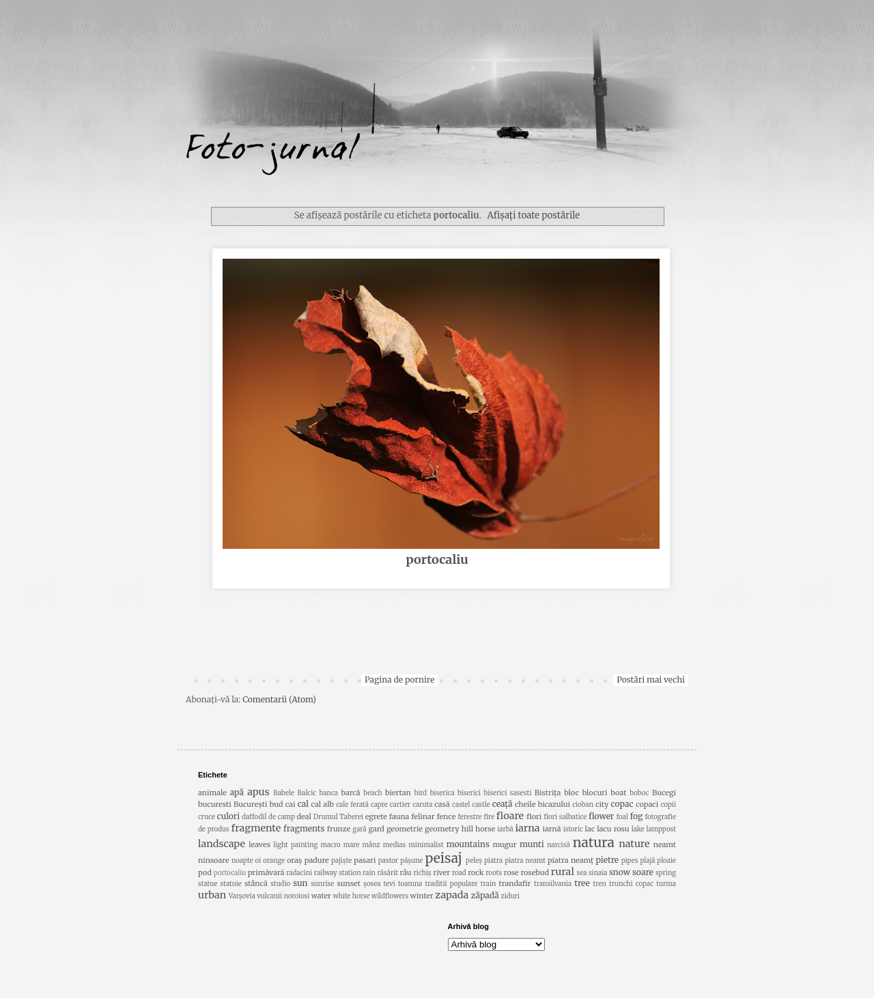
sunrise (322, 884)
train (488, 884)
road (459, 873)
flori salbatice (565, 817)
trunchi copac (631, 884)
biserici (469, 793)
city (601, 804)
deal (303, 816)
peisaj (443, 858)
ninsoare (213, 860)
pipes (629, 861)
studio (280, 884)
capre (379, 805)
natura (594, 842)
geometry (442, 828)
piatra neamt (525, 861)
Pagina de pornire (399, 679)
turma (666, 884)
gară (359, 829)
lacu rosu (613, 828)
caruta (422, 805)
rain (369, 873)
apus (258, 792)
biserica (442, 793)
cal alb (322, 804)
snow (619, 872)
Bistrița (548, 792)
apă (237, 792)
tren (599, 884)
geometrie (404, 828)
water (321, 895)
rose (511, 872)
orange (274, 861)
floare (510, 816)
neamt (664, 844)
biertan (398, 792)
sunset (349, 883)
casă (442, 804)
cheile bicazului (542, 804)
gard (376, 828)
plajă (648, 861)
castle (481, 805)
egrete (376, 816)
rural (562, 872)
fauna (399, 816)
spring (666, 873)
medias (394, 845)
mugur (504, 844)
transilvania (553, 884)
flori (533, 816)
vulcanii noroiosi (283, 896)
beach (372, 793)
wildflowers (389, 896)
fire (488, 817)
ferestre (469, 817)
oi (258, 861)
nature (634, 844)
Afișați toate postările (533, 215)
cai (290, 804)
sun (300, 883)
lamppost (661, 829)
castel (461, 805)
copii (668, 805)
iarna (527, 828)
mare (351, 845)
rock (475, 872)
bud (276, 804)
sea (582, 873)
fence (446, 816)
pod (205, 872)
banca (329, 793)
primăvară (266, 872)
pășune (411, 861)
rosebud (535, 872)
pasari (365, 860)
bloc (571, 792)
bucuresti (214, 804)
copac (622, 804)
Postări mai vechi (651, 679)
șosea (371, 884)
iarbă (505, 829)
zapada (451, 895)
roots (493, 873)
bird (420, 793)
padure (317, 860)
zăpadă (485, 895)
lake (638, 829)
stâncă (256, 883)
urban (212, 895)
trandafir (515, 883)
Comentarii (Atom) (279, 699)
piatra (493, 861)
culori (228, 816)
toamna (410, 884)
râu (406, 872)
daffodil (254, 817)
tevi (389, 884)
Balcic (307, 793)
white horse (351, 896)
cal (303, 804)
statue (207, 884)
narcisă (558, 845)
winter (422, 895)
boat (618, 792)
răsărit (388, 873)
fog (636, 816)
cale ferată (352, 805)
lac (590, 828)
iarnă (551, 828)
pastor (388, 861)
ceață (502, 804)
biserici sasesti (507, 793)
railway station (337, 873)
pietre (607, 860)
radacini (299, 873)
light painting (295, 845)
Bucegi (664, 792)
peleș (474, 861)
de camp (281, 817)
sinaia (598, 873)
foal (622, 817)
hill (467, 828)
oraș (294, 860)
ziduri (510, 896)
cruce (206, 817)
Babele (283, 793)
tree (582, 883)
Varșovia (242, 896)
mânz (371, 845)
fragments (303, 828)
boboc (639, 793)
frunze (338, 828)
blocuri (595, 792)
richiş (423, 873)
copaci (647, 804)
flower (601, 816)
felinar (422, 816)
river (441, 872)
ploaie (666, 861)
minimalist (425, 845)
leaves (259, 844)
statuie (230, 884)
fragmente (256, 828)
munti (532, 844)
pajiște (341, 861)
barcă (350, 792)
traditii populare (451, 884)
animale (212, 792)
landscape (221, 844)
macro (330, 845)
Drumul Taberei (338, 817)
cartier (400, 805)
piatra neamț (570, 860)
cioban (582, 805)
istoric (573, 829)
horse (485, 828)
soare (642, 872)
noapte (242, 861)
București (251, 804)
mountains (468, 844)
